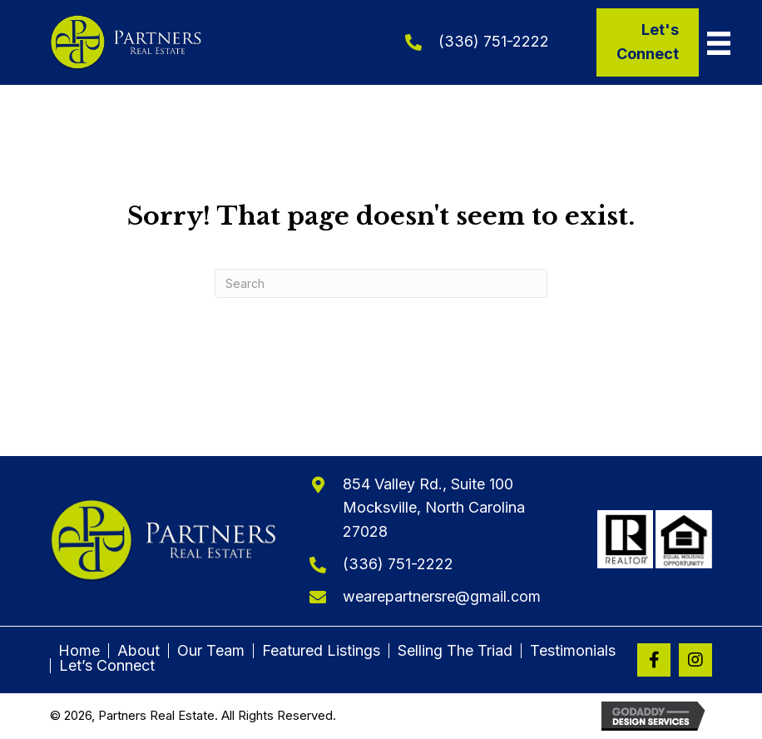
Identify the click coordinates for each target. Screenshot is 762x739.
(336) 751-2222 (493, 41)
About (138, 650)
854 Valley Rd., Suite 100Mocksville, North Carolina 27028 (434, 508)
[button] (653, 660)
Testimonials (573, 650)
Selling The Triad (455, 650)
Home (79, 650)
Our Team (211, 650)
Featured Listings (321, 650)
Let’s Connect (107, 665)
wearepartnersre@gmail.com (442, 596)
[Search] (381, 283)
